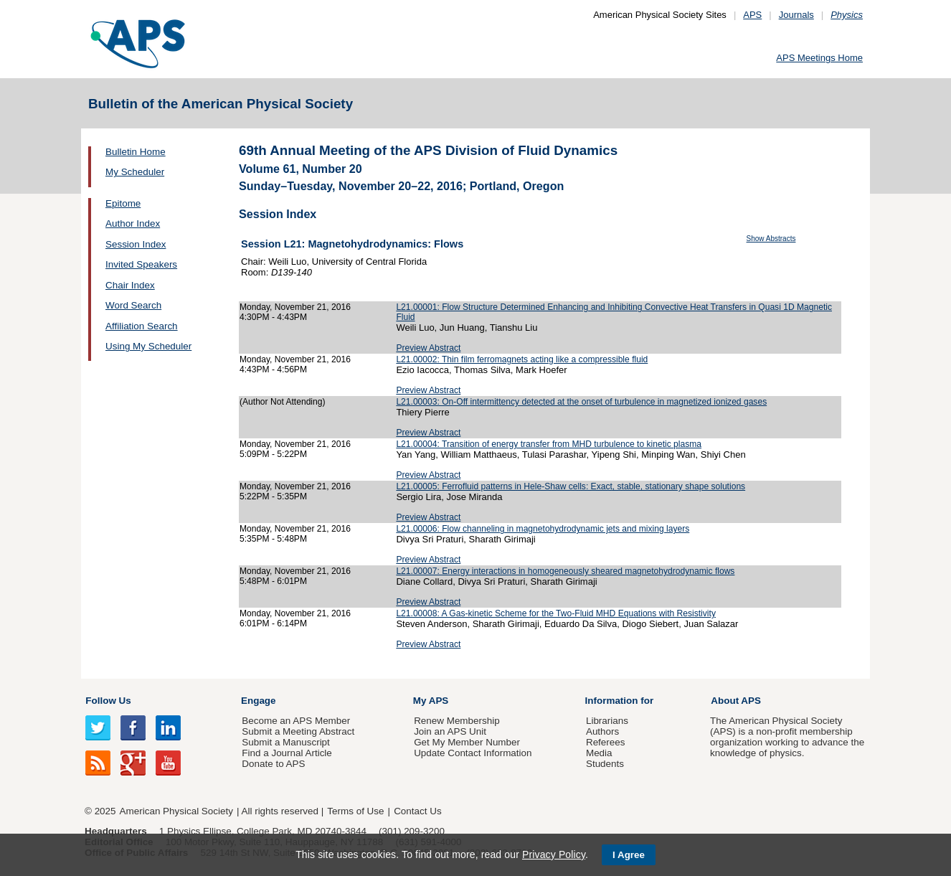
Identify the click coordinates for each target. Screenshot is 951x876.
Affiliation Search (141, 326)
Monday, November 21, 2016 (295, 307)
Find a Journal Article (286, 753)
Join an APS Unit (450, 731)
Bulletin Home (135, 151)
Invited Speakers (141, 264)
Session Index (135, 244)
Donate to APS (273, 763)
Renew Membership (457, 720)
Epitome (123, 203)
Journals (796, 14)
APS (752, 14)
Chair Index (130, 285)
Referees (605, 742)
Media (599, 753)
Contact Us (417, 811)
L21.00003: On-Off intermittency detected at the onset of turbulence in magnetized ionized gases (581, 402)
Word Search (133, 305)
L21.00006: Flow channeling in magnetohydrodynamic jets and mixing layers (542, 529)
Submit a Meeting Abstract (298, 731)
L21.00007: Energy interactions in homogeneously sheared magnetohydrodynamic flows (565, 571)
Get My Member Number (467, 742)
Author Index (132, 223)
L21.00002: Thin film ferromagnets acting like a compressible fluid (522, 359)
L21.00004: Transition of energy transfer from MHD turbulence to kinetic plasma (548, 444)
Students (605, 763)
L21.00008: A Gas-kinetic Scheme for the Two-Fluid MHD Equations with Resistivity (556, 613)
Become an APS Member (296, 720)
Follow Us (108, 700)
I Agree (628, 854)
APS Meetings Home (819, 57)
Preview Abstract (428, 348)
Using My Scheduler (148, 346)
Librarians (607, 720)
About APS (736, 700)
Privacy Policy (553, 854)
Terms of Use (355, 811)
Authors (602, 731)
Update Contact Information (472, 753)
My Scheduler (134, 171)
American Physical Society (176, 811)
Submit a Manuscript (285, 742)
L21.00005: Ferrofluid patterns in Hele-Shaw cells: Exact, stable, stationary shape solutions (570, 486)
